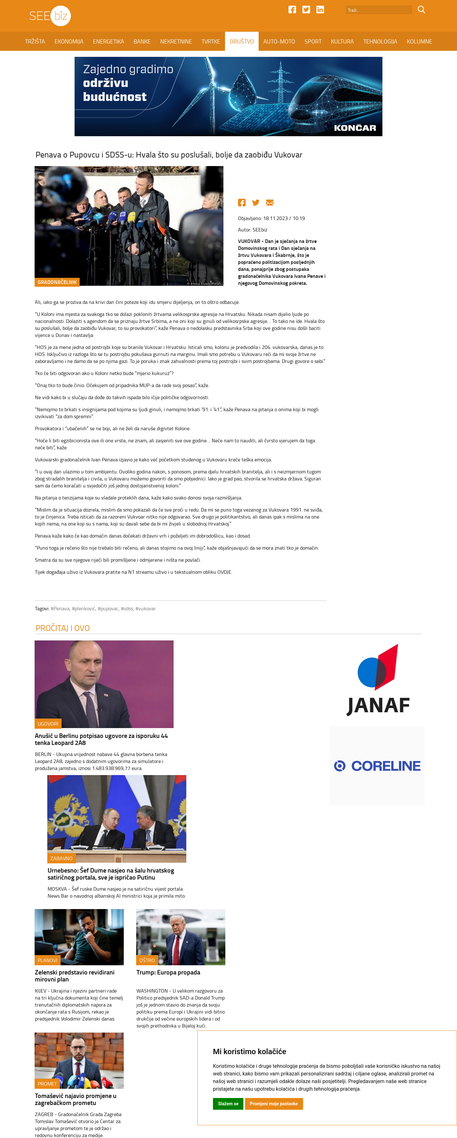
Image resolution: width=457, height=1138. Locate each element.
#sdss (124, 608)
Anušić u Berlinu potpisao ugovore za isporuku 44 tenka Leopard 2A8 (98, 740)
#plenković (80, 608)
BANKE (142, 41)
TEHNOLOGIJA (380, 41)
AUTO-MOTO (279, 41)
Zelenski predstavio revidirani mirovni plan (72, 849)
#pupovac (105, 608)
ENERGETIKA (108, 41)
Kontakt (170, 1083)
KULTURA (342, 41)
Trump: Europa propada (165, 845)
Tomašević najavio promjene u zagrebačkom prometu (276, 849)
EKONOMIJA (69, 41)
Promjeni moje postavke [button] (274, 1103)
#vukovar (143, 608)
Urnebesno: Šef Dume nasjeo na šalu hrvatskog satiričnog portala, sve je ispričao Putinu (247, 740)
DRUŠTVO (242, 41)
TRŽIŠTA (35, 41)
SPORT (313, 41)
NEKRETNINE (176, 41)
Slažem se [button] (228, 1103)
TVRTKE (211, 41)
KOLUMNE (419, 41)
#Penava (57, 608)
